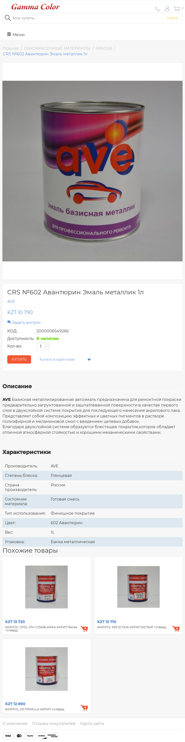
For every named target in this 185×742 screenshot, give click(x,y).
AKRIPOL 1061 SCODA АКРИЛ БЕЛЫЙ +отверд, (132, 627)
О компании (14, 723)
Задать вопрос (24, 322)
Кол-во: (14, 346)
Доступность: (20, 338)
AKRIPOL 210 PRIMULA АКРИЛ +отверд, (35, 709)
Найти (172, 18)
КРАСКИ (104, 48)
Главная (11, 48)
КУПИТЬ (19, 359)
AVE (11, 301)
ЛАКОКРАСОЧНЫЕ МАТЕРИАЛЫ (57, 48)
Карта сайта (92, 723)
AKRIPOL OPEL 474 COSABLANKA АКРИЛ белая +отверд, (41, 629)
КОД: (12, 331)
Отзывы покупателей (54, 723)
